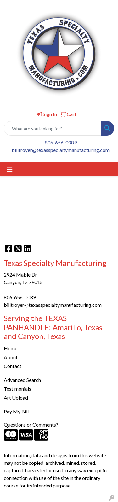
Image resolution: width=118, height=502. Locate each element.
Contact (12, 366)
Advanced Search (22, 380)
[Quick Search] (52, 128)
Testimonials (17, 389)
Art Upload (16, 397)
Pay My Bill (16, 411)
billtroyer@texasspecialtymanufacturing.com (61, 150)
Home (10, 348)
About (11, 357)
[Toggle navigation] (9, 169)
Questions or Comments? (31, 425)
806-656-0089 (61, 142)
